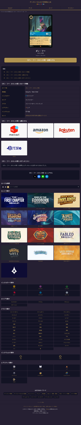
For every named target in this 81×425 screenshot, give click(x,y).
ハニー (14, 336)
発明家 (40, 330)
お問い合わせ (48, 406)
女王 (40, 324)
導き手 (14, 327)
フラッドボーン (67, 312)
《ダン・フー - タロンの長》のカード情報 (17, 72)
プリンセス (40, 321)
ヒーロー (67, 318)
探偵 (40, 327)
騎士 (40, 336)
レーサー (14, 342)
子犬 (67, 336)
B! (47, 176)
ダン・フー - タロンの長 (32, 88)
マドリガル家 (67, 339)
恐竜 (14, 345)
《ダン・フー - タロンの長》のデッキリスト (18, 78)
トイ (14, 348)
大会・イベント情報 (64, 393)
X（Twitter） (55, 406)
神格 (67, 330)
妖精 (67, 324)
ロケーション (14, 305)
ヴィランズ (14, 315)
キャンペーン (31, 393)
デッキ (30, 8)
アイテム (40, 301)
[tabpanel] (40, 31)
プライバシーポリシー (28, 406)
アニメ (38, 393)
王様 (14, 330)
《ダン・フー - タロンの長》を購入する (40, 60)
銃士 (14, 333)
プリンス (14, 321)
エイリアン (40, 315)
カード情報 (74, 393)
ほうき (66, 321)
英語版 (43, 393)
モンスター (40, 345)
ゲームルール (26, 397)
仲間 (14, 324)
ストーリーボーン (14, 312)
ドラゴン (40, 318)
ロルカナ (10, 8)
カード (50, 8)
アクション (66, 301)
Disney (47, 409)
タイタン (14, 339)
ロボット (40, 342)
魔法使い (40, 333)
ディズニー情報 (8, 393)
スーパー (67, 345)
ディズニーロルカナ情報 (20, 393)
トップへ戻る (40, 402)
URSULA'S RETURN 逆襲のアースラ (36, 115)
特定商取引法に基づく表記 (39, 406)
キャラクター (14, 301)
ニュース (56, 397)
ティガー (14, 318)
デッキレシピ (48, 397)
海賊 (67, 327)
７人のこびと (67, 333)
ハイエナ (40, 339)
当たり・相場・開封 (52, 393)
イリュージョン (67, 342)
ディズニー (71, 8)
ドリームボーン (40, 312)
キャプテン (66, 315)
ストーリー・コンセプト (37, 397)
